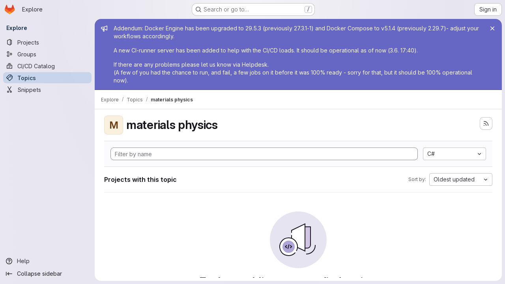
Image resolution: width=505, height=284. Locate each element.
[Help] (47, 261)
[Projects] (47, 42)
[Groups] (47, 54)
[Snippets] (47, 89)
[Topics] (47, 77)
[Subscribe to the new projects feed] (486, 123)
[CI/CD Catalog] (47, 65)
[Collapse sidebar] (47, 273)
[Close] (492, 28)
